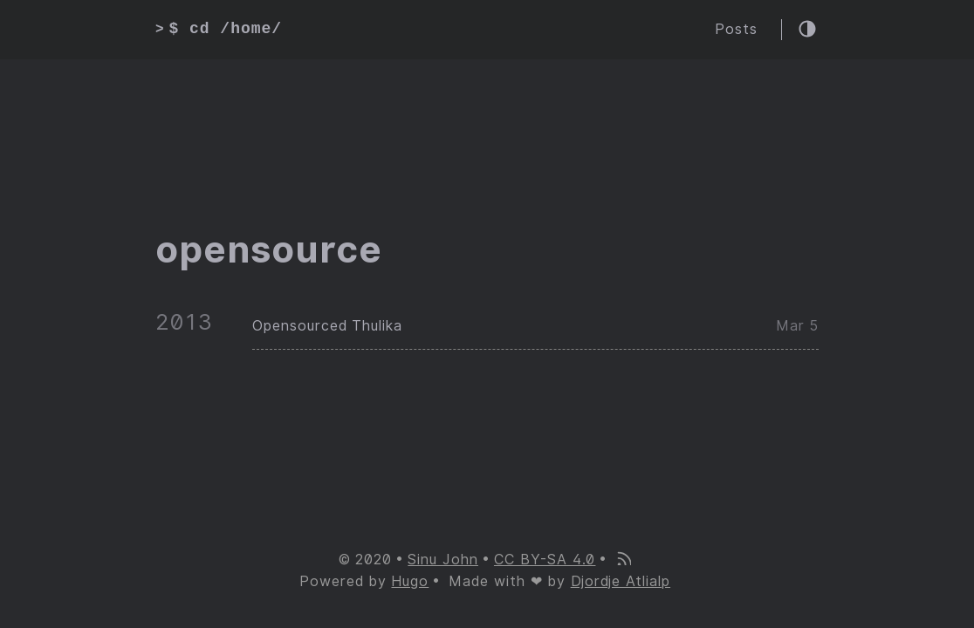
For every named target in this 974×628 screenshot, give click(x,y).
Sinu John (443, 559)
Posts (736, 29)
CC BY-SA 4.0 (545, 559)
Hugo (410, 581)
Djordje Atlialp (620, 581)
